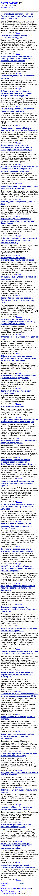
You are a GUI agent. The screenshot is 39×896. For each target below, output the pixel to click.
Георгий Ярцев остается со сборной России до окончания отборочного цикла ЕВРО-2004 (17, 16)
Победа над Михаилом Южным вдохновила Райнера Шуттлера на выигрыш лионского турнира (16, 93)
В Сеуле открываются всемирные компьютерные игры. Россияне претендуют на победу (16, 846)
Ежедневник (22, 888)
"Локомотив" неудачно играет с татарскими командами (15, 36)
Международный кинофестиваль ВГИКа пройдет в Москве (19, 774)
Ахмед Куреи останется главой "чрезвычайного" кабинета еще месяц (18, 866)
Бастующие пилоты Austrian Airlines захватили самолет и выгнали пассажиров (17, 736)
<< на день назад (5, 884)
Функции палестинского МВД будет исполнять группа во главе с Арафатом (19, 129)
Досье (9, 888)
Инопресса (22, 892)
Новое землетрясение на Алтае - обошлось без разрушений (16, 825)
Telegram (4, 890)
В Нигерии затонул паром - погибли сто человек (19, 791)
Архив (15, 888)
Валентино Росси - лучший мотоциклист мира (19, 338)
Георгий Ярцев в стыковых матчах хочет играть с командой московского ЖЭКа (19, 695)
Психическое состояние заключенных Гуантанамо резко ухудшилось (18, 376)
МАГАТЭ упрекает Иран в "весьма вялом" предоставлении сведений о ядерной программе (17, 568)
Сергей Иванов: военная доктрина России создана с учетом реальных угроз (17, 300)
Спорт (18, 33)
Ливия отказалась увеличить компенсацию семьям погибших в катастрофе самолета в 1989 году (16, 147)
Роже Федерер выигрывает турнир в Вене (18, 202)
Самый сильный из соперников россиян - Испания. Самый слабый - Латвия (19, 652)
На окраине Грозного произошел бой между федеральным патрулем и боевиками (18, 588)
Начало (3, 888)
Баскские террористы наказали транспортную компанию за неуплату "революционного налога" (18, 321)
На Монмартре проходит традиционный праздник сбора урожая (19, 442)
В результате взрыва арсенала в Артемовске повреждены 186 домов (17, 550)
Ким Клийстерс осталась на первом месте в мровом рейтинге (17, 110)
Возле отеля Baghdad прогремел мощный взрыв (16, 392)
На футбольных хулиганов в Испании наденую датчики (18, 278)
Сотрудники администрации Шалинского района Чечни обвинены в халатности (19, 609)
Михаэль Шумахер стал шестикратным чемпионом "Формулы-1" (19, 629)
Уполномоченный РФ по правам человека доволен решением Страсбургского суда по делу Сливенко (19, 462)
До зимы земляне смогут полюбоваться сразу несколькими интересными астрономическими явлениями (19, 169)
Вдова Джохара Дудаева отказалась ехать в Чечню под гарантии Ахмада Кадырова (17, 506)
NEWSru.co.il (5, 892)
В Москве (14, 892)
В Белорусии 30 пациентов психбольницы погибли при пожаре (17, 259)
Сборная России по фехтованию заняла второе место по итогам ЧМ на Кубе (19, 420)
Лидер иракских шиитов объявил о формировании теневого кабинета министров (17, 674)
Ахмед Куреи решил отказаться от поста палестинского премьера (19, 187)
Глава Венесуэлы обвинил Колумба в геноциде (18, 77)
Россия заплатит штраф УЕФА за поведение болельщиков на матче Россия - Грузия (16, 526)
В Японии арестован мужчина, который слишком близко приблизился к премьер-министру (19, 240)
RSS (29, 888)
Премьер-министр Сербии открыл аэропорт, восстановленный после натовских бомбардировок (17, 58)
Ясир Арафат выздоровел (13, 406)
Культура (19, 787)
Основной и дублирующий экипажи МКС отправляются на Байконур (19, 754)
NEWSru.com (9, 2)
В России (19, 183)
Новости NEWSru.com (9, 893)
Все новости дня (7, 7)
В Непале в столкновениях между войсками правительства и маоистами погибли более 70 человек (19, 358)
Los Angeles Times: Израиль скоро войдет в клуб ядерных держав (16, 808)
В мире (18, 73)
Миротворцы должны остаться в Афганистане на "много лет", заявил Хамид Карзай (18, 221)
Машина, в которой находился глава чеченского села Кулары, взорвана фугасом (17, 483)
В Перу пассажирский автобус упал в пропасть (18, 718)
